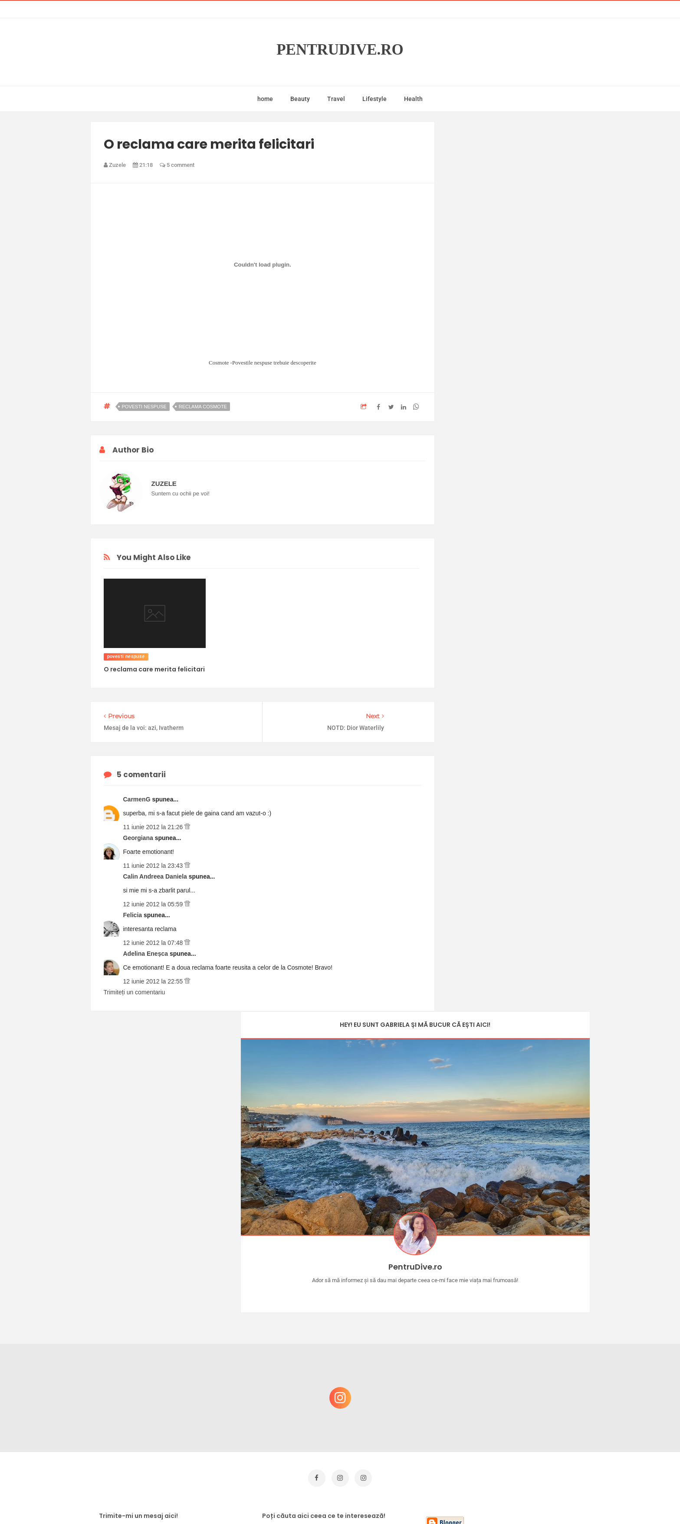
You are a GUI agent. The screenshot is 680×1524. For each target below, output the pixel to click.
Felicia (133, 915)
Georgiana (139, 837)
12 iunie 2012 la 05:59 (154, 904)
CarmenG (137, 799)
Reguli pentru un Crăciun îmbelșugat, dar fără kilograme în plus (521, 1344)
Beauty (300, 98)
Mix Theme (412, 1501)
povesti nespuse (144, 406)
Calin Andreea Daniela (156, 876)
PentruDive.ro (340, 49)
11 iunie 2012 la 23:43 (154, 865)
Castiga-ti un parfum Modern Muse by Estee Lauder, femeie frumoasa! (519, 1261)
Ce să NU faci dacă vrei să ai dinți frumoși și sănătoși (516, 1385)
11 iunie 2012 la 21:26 (154, 827)
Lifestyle (374, 98)
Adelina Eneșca (146, 953)
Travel (336, 98)
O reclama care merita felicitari (154, 669)
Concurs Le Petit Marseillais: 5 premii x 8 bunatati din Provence (522, 1302)
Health (413, 98)
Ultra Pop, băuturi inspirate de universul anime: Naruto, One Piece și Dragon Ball (520, 1432)
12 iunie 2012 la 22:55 (154, 981)
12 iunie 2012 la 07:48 (154, 942)
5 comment (177, 165)
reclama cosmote (203, 406)
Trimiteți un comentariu (134, 992)
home (265, 98)
